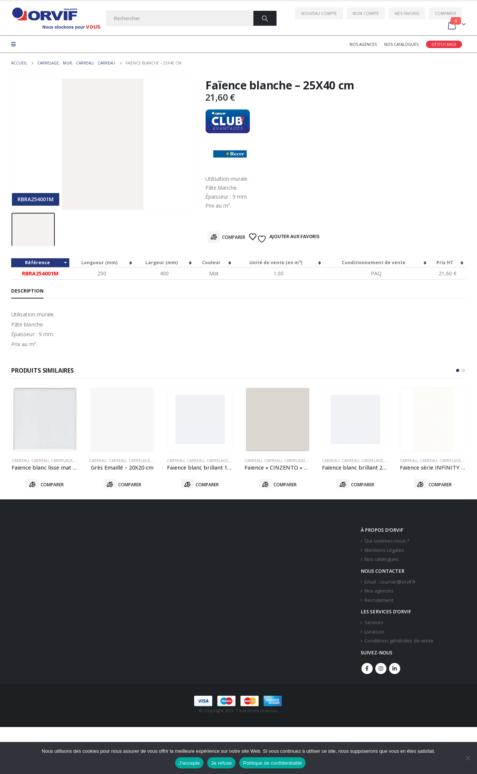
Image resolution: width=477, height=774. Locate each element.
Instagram (380, 670)
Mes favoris (407, 13)
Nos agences (363, 44)
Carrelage (62, 460)
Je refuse (221, 763)
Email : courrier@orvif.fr (390, 583)
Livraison (374, 633)
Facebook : (367, 670)
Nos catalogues (401, 44)
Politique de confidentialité (272, 763)
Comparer (445, 13)
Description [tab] (27, 290)
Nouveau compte (319, 13)
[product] (45, 419)
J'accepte (189, 763)
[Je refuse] (467, 758)
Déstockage (444, 44)
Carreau (20, 460)
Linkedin (394, 670)
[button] (458, 370)
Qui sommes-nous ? (386, 542)
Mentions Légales (384, 552)
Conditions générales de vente (398, 642)
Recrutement (379, 601)
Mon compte (366, 13)
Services (373, 624)
